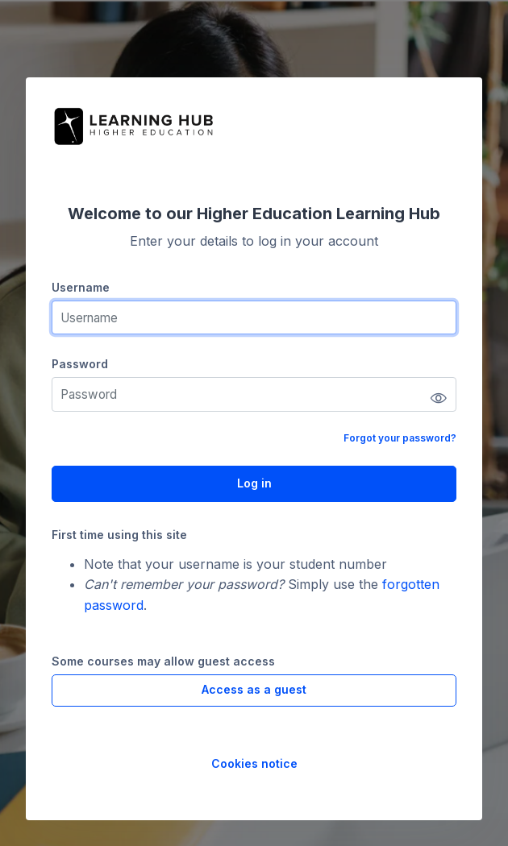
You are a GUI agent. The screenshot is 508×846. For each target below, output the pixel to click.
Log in (254, 483)
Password (80, 364)
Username (81, 287)
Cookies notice (254, 763)
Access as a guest (254, 689)
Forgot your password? (400, 438)
